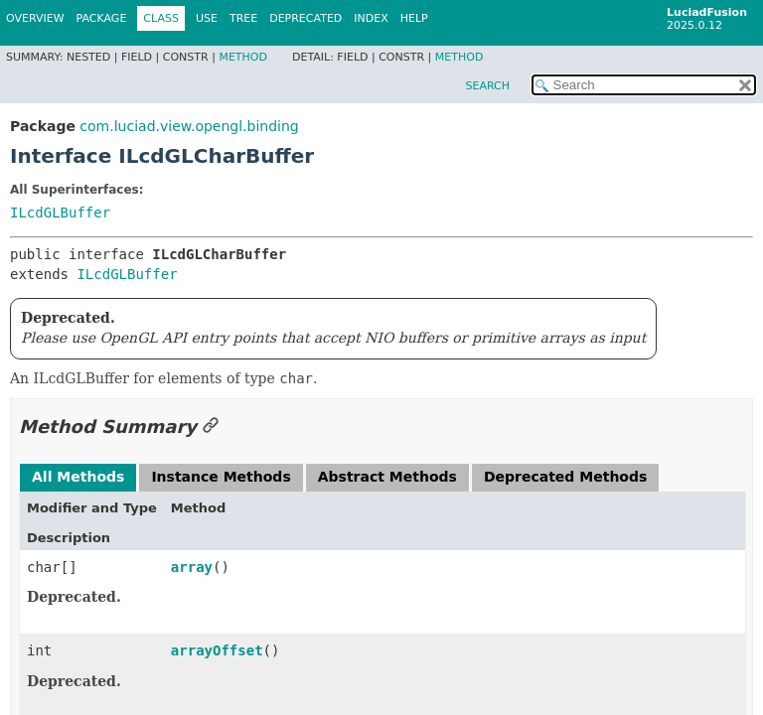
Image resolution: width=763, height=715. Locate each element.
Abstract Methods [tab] (387, 477)
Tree (243, 18)
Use (207, 18)
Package (101, 18)
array (192, 567)
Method (243, 57)
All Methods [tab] (78, 477)
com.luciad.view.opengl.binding (188, 126)
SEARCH (487, 85)
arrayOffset (217, 650)
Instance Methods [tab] (220, 477)
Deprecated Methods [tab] (565, 477)
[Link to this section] (211, 426)
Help (414, 18)
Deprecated (305, 18)
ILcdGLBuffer (60, 212)
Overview (35, 18)
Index (370, 18)
